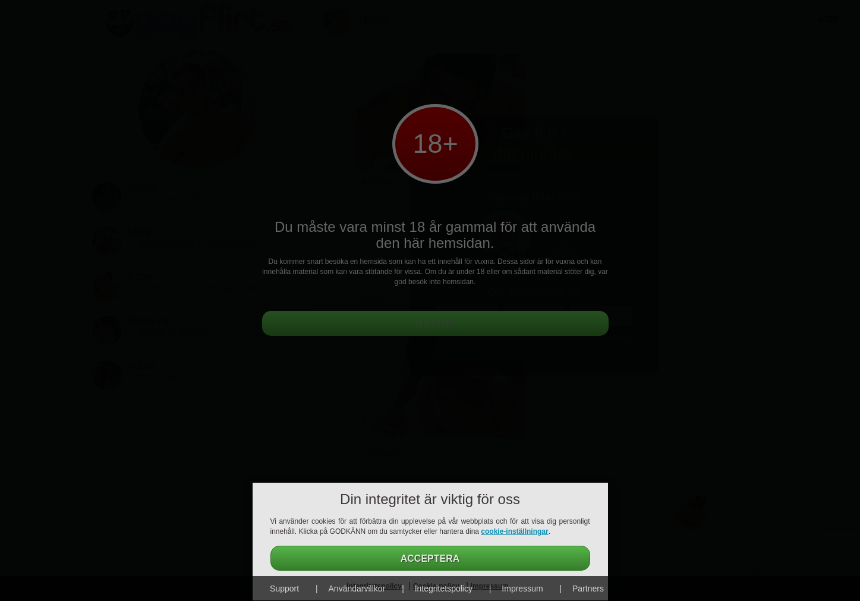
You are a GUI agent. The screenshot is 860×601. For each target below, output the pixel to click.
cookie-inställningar (514, 531)
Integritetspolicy (443, 588)
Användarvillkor (357, 588)
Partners (588, 588)
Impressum (522, 588)
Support (284, 588)
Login (828, 18)
